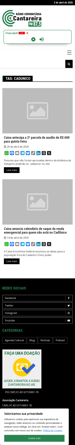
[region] (34, 427)
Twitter (38, 305)
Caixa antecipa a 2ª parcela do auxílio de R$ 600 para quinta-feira (37, 139)
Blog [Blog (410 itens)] (32, 340)
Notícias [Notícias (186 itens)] (45, 340)
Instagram (38, 313)
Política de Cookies (52, 430)
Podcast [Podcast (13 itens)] (60, 340)
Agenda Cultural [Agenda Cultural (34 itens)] (14, 340)
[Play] (33, 39)
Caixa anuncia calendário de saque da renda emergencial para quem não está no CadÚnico (35, 230)
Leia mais (11, 170)
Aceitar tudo (34, 438)
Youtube (38, 320)
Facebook (38, 298)
